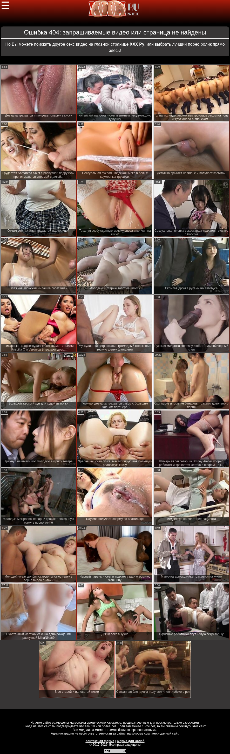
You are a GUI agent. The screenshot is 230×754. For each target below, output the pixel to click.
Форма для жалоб (131, 741)
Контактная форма (99, 741)
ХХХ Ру (137, 44)
